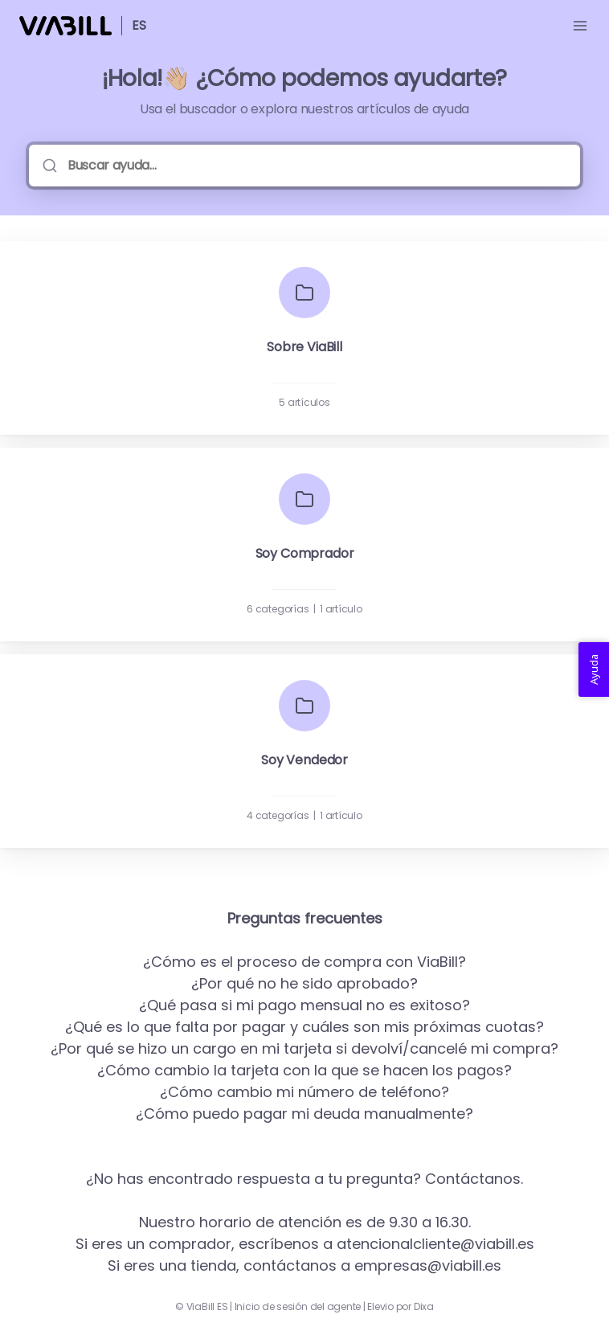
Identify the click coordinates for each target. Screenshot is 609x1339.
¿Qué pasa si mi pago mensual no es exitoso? (304, 1005)
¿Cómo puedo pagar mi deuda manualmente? (304, 1114)
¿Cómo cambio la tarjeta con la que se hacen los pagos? (304, 1070)
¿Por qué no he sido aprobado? (304, 983)
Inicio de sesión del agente (298, 1306)
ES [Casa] (139, 25)
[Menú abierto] (580, 26)
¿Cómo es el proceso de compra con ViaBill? (304, 962)
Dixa (424, 1306)
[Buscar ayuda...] (315, 165)
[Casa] (65, 26)
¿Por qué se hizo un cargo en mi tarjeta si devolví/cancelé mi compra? (304, 1048)
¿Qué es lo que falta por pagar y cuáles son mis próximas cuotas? (304, 1027)
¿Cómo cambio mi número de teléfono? (304, 1092)
